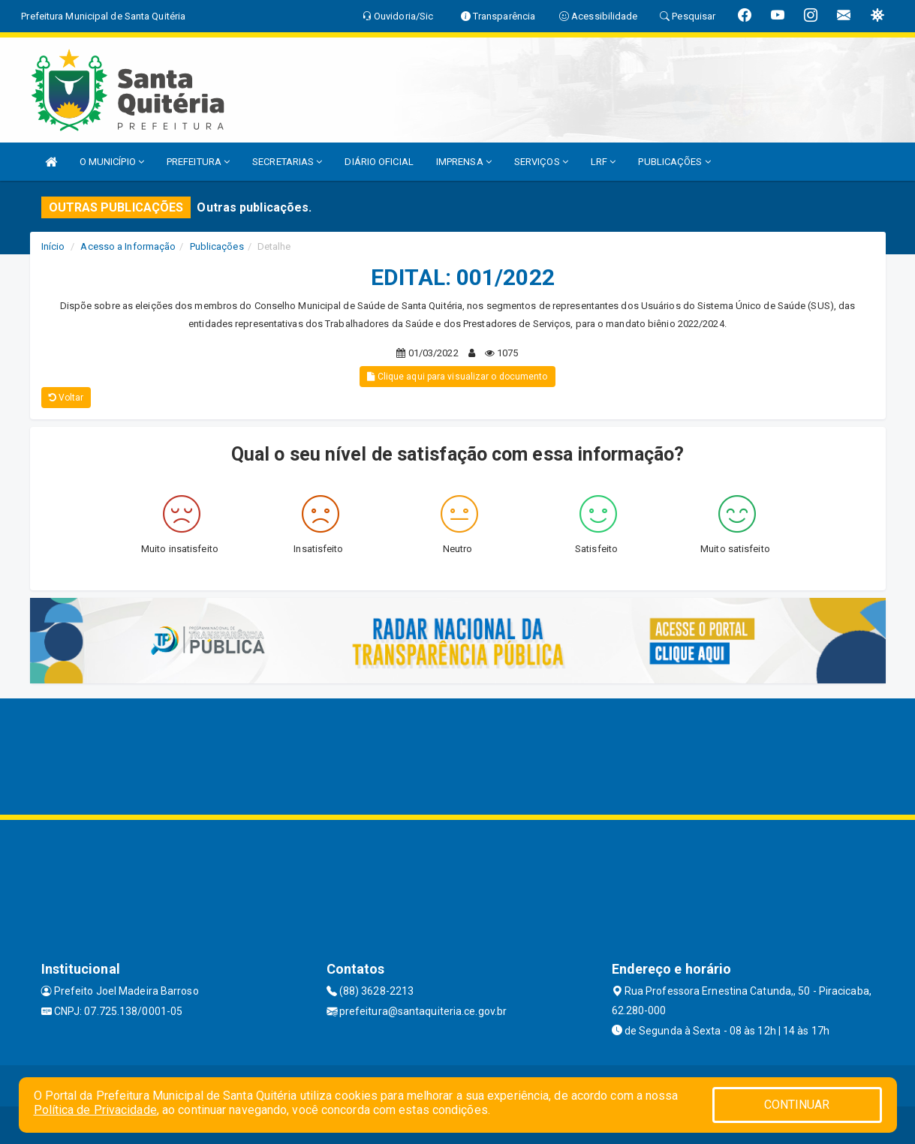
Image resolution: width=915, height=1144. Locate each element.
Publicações (217, 246)
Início (53, 246)
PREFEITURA (198, 161)
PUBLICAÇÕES (674, 161)
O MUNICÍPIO (112, 161)
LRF (603, 161)
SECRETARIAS (287, 161)
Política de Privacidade (95, 1110)
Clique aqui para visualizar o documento (457, 376)
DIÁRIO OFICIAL (379, 161)
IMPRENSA (464, 161)
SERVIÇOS (541, 161)
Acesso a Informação (128, 246)
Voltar (66, 397)
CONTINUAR (797, 1104)
